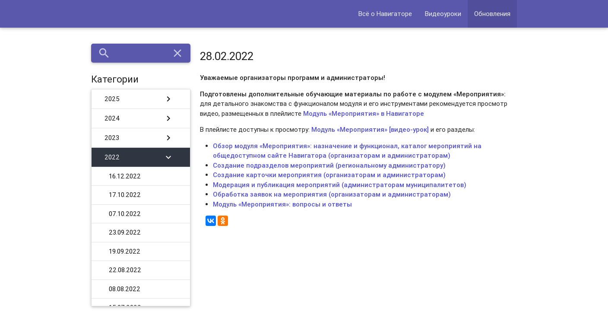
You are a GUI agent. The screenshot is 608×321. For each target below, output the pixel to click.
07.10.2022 (125, 214)
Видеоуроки (443, 14)
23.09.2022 (125, 232)
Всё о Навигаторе (385, 14)
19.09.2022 (124, 251)
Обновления (492, 14)
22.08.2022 (125, 270)
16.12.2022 (125, 176)
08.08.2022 (124, 289)
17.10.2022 (125, 195)
